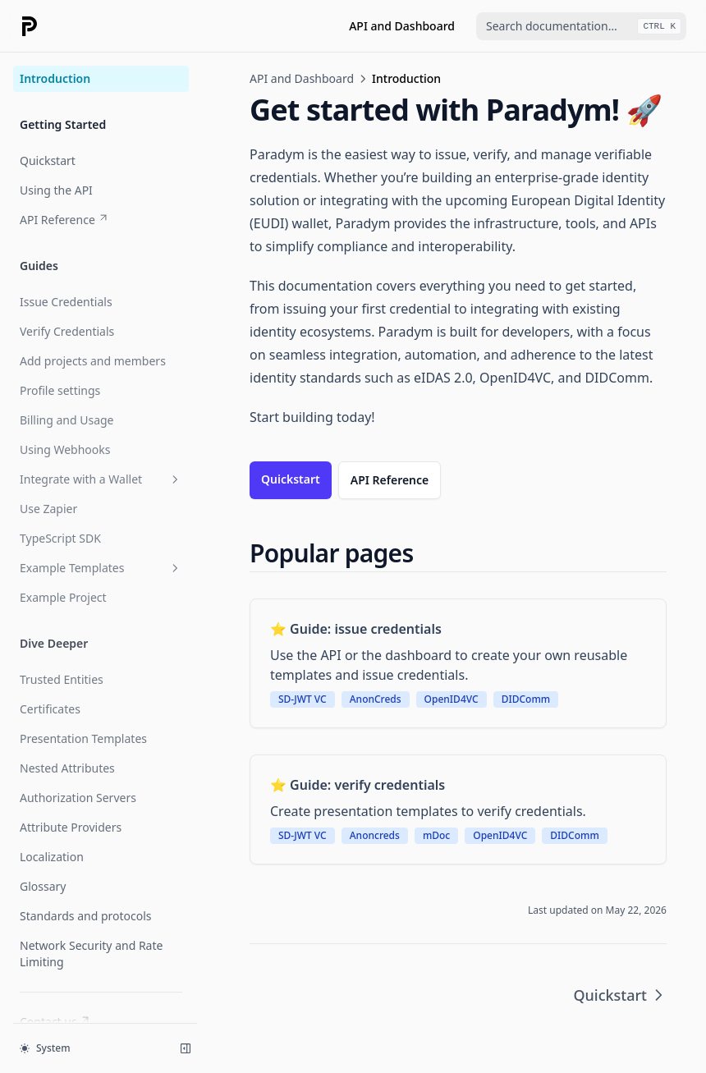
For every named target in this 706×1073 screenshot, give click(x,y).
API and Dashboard (402, 26)
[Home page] (29, 26)
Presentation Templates (83, 738)
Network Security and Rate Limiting (91, 954)
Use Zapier (48, 508)
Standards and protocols (86, 916)
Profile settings (60, 390)
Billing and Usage (67, 420)
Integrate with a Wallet (101, 479)
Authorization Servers (78, 797)
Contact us (55, 1021)
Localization (52, 856)
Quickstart (48, 160)
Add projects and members (93, 361)
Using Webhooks (65, 449)
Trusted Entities (61, 679)
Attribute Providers (70, 827)
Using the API (56, 190)
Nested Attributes (67, 768)
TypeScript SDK (60, 538)
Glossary (43, 886)
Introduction (55, 78)
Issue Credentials (66, 302)
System (45, 1048)
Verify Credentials (67, 331)
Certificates (50, 709)
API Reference (64, 219)
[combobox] (581, 26)
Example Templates (101, 567)
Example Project (63, 597)
